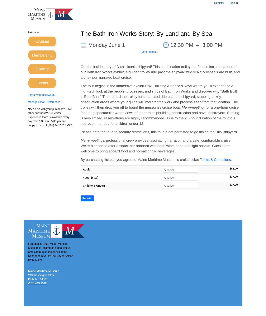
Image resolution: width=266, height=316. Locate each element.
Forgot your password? (41, 94)
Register (219, 2)
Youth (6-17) (90, 177)
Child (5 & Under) (94, 185)
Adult (86, 169)
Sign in (234, 2)
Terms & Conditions (215, 160)
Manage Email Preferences (44, 101)
